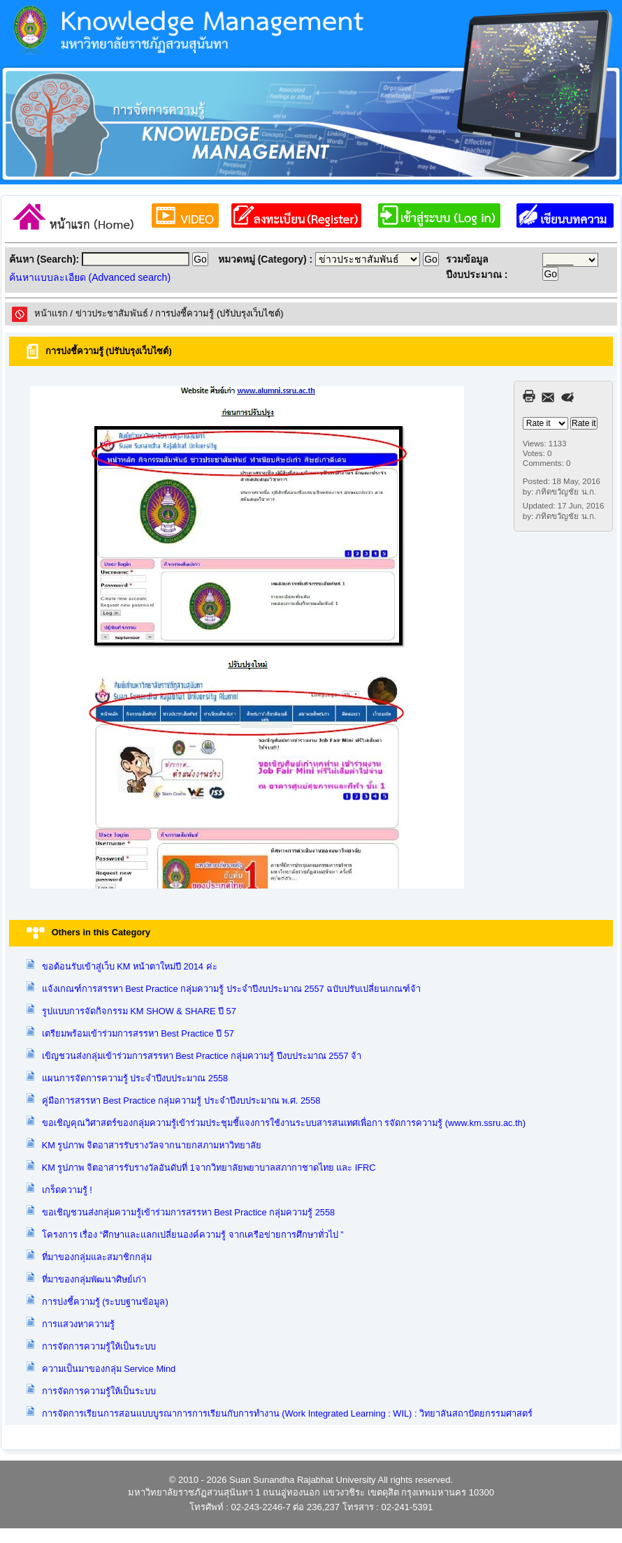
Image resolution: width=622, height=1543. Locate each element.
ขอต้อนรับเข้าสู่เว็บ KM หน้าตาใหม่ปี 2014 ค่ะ (129, 966)
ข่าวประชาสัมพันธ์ (111, 313)
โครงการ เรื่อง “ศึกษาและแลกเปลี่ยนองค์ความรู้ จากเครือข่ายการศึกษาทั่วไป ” (193, 1234)
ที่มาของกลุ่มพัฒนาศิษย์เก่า (94, 1279)
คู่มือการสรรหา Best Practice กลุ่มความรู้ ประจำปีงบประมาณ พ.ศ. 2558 (181, 1100)
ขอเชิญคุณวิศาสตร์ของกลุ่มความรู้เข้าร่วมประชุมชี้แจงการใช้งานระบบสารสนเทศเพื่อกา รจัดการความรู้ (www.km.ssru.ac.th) (284, 1123)
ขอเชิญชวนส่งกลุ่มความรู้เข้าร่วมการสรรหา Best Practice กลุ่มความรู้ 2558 (188, 1212)
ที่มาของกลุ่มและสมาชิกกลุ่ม (97, 1257)
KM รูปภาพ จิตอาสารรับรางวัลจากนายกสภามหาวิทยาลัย (151, 1145)
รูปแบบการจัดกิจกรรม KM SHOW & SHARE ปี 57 (139, 1011)
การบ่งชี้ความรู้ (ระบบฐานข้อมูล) (105, 1301)
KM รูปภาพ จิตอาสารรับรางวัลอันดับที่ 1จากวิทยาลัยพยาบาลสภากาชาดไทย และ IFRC (209, 1167)
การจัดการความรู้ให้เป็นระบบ (99, 1346)
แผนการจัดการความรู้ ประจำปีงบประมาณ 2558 (135, 1078)
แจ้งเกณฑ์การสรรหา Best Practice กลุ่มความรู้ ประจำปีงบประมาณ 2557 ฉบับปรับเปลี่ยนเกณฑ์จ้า (231, 988)
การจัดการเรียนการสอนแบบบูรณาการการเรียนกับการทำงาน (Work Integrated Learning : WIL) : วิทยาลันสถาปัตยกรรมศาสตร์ (287, 1413)
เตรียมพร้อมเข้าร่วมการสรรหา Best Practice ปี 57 (138, 1033)
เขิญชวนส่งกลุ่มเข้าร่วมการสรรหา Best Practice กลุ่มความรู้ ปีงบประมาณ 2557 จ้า (202, 1056)
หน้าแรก (51, 313)
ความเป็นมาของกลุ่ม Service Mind (109, 1368)
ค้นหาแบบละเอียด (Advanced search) (90, 277)
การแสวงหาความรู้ (78, 1324)
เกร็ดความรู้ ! (67, 1190)
